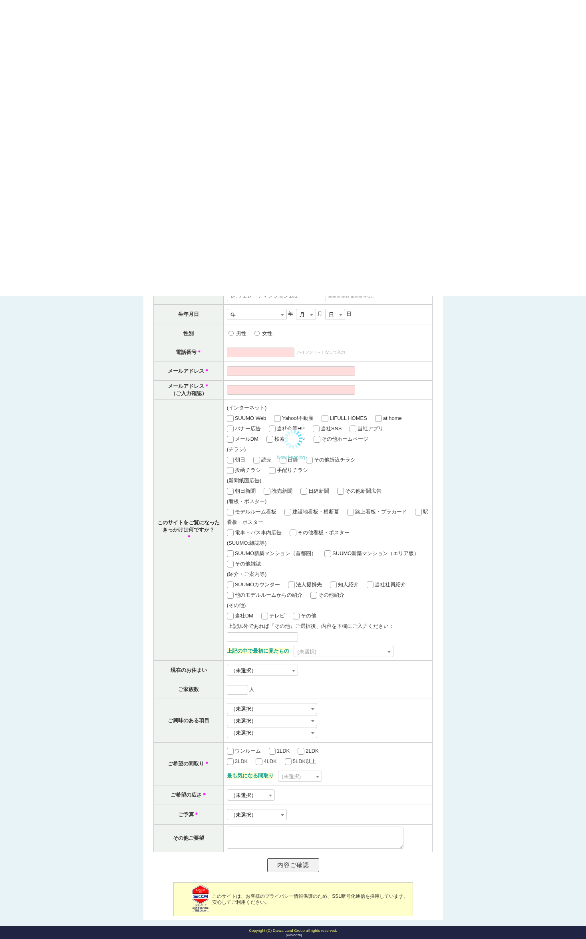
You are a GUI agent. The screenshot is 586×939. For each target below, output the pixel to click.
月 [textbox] (302, 315)
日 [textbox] (331, 315)
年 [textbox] (233, 315)
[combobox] (257, 314)
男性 (241, 333)
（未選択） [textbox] (243, 733)
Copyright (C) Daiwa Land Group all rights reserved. (293, 930)
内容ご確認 (293, 864)
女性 (267, 333)
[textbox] (343, 651)
